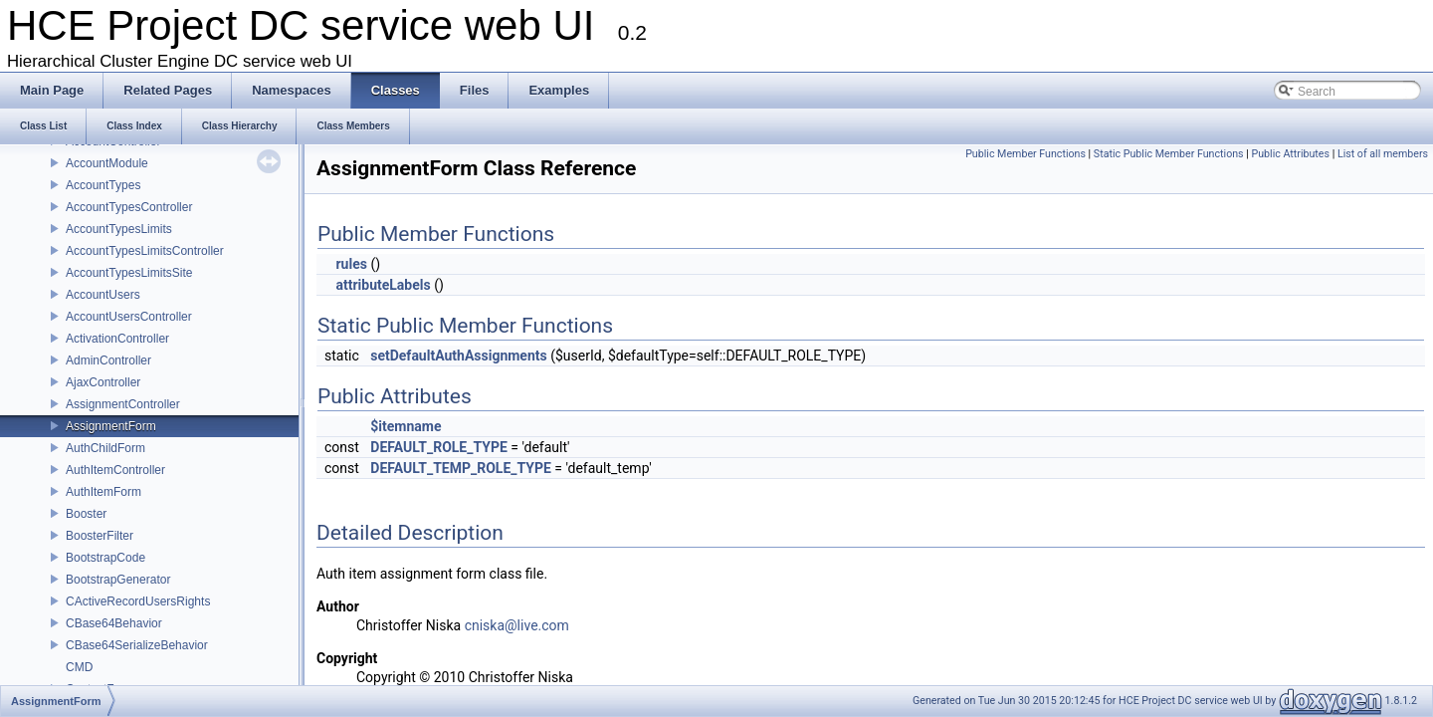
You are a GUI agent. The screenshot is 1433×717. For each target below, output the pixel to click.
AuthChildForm (105, 448)
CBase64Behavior (114, 623)
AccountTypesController (129, 207)
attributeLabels (382, 285)
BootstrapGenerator (118, 580)
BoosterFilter (99, 536)
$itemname (405, 426)
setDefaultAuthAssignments (458, 355)
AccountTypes (103, 185)
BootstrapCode (105, 558)
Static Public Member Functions (1169, 153)
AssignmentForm (111, 426)
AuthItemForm (103, 492)
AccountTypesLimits (119, 229)
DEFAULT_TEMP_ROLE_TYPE (460, 468)
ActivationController (117, 339)
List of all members (1382, 153)
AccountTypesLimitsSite (129, 273)
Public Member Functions (1025, 153)
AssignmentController (123, 404)
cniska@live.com (517, 625)
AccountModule (107, 163)
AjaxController (103, 382)
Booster (86, 514)
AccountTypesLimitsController (145, 251)
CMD (79, 667)
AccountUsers (103, 295)
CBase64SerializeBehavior (137, 645)
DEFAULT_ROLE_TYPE (438, 447)
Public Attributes (1290, 153)
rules (350, 264)
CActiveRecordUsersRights (138, 601)
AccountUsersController (129, 317)
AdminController (108, 360)
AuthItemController (115, 470)
